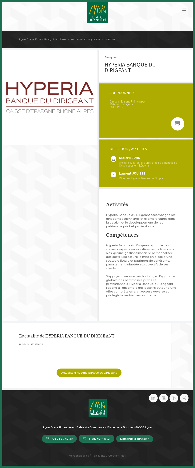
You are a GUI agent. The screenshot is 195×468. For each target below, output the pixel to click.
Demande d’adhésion (134, 439)
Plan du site (98, 455)
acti (123, 455)
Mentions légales (79, 455)
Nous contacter (96, 439)
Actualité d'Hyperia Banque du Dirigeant (89, 372)
